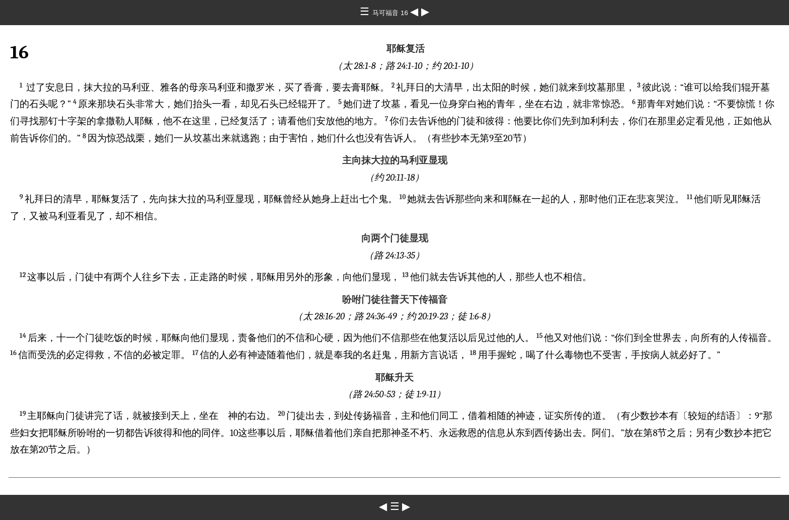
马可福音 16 (391, 13)
